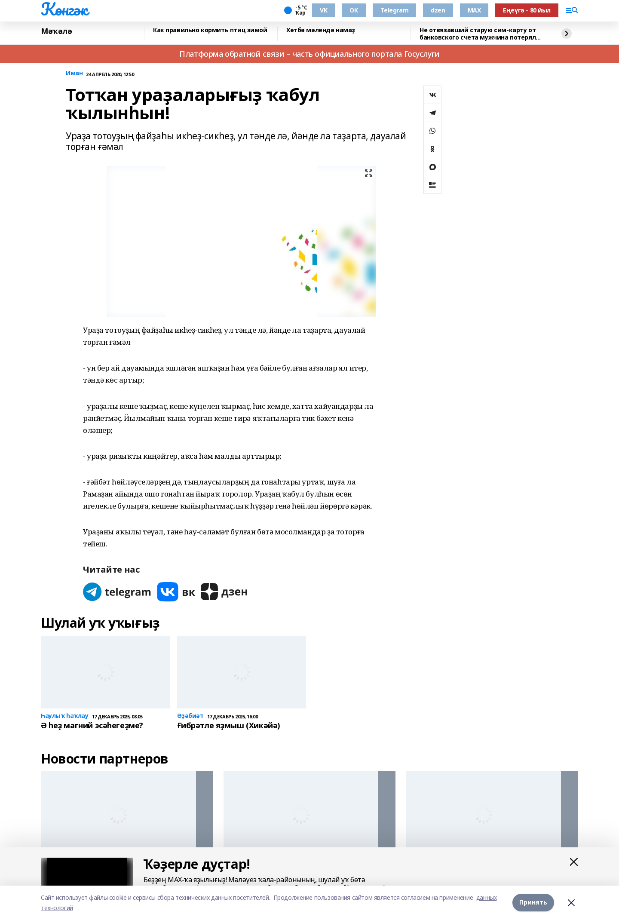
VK (323, 10)
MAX (474, 10)
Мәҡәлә (56, 31)
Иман (74, 73)
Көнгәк (64, 9)
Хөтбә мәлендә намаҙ (320, 30)
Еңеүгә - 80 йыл (527, 10)
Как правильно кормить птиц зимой (210, 30)
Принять (533, 903)
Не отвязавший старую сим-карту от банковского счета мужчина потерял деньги (478, 34)
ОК (353, 10)
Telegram (394, 10)
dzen (438, 10)
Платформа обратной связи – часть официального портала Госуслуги (309, 54)
